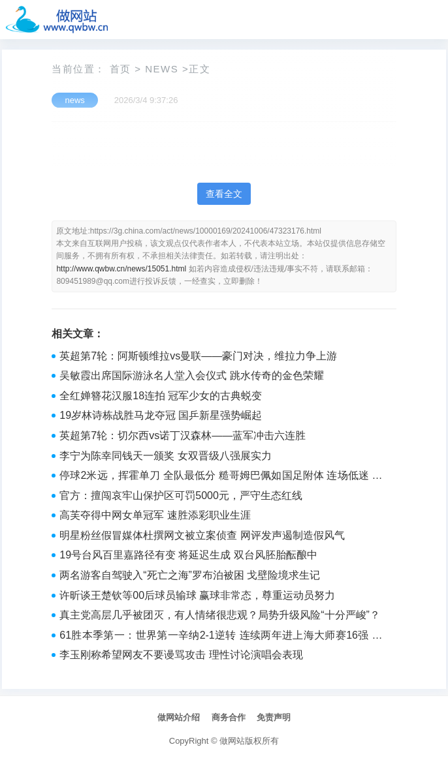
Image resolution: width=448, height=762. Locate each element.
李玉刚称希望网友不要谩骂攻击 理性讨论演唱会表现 (180, 654)
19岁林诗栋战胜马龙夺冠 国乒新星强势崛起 (160, 415)
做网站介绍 (178, 717)
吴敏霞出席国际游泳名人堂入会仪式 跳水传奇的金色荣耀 (191, 375)
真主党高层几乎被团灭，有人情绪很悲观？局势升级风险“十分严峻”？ (219, 614)
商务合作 (229, 717)
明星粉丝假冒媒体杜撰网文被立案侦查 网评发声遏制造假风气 (201, 535)
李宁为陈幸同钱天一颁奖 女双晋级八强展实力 (165, 455)
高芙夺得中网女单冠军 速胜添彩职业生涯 (154, 515)
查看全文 (224, 194)
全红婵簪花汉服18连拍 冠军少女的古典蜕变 (160, 395)
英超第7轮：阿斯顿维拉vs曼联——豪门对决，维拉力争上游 (198, 355)
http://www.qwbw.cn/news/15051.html (121, 268)
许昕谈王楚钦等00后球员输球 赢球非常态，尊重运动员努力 (197, 595)
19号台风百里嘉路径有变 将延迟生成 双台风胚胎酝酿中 (188, 554)
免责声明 (274, 717)
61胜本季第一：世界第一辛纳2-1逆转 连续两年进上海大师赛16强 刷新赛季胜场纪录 (220, 637)
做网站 (232, 741)
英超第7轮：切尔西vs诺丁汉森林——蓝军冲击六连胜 (182, 435)
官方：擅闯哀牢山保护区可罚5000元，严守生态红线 (180, 495)
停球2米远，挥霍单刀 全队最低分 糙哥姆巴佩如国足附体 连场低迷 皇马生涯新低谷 (220, 477)
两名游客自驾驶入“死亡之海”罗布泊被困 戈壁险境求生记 (189, 575)
